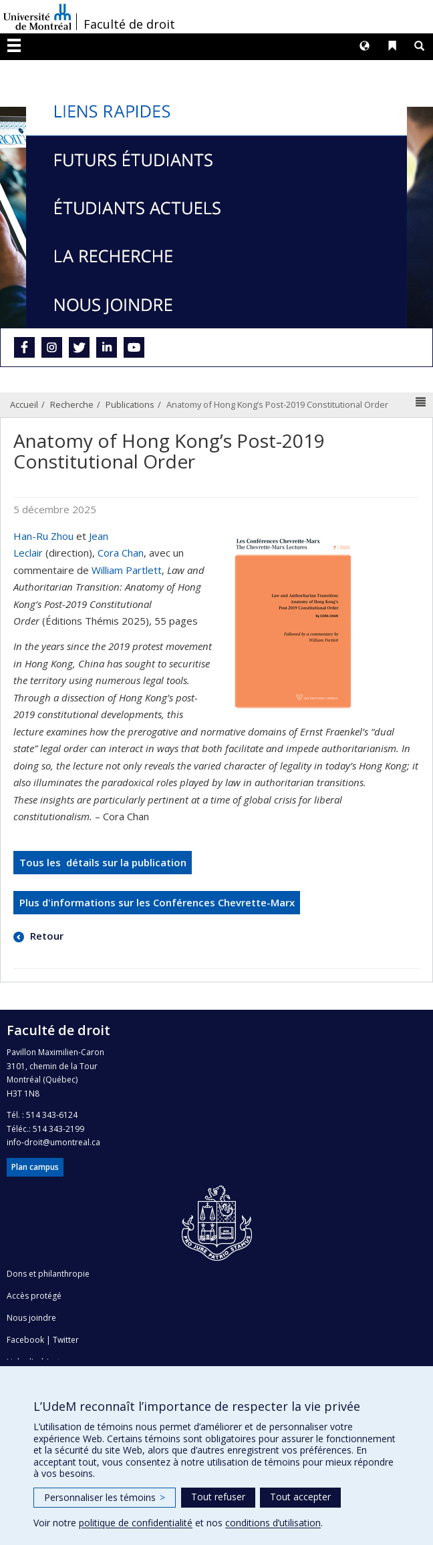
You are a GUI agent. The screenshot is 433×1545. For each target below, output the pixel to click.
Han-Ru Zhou (43, 536)
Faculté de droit (129, 24)
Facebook (25, 1339)
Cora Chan (121, 552)
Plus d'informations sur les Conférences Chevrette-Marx (157, 902)
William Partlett (127, 570)
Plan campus (35, 1167)
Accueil (24, 404)
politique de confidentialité (135, 1522)
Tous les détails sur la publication (102, 862)
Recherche (72, 404)
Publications (130, 404)
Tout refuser (218, 1496)
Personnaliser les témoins (104, 1497)
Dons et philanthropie (48, 1273)
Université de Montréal (37, 16)
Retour (45, 935)
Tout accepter (300, 1496)
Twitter (66, 1339)
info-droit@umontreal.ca (53, 1142)
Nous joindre (31, 1317)
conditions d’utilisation (273, 1522)
